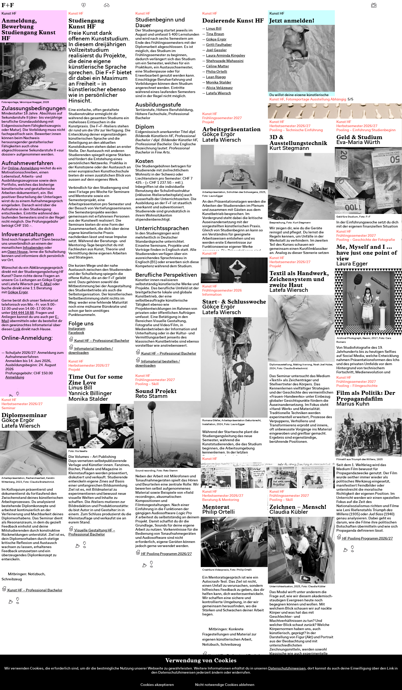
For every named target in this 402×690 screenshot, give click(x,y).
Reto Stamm (151, 396)
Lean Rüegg (216, 77)
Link (16, 329)
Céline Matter (217, 66)
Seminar (8, 408)
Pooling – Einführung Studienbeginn (366, 130)
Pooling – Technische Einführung (296, 130)
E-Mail (46, 284)
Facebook (76, 333)
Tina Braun (215, 34)
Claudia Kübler (288, 512)
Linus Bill (214, 29)
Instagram (76, 329)
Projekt (208, 122)
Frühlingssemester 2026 (222, 291)
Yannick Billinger (90, 394)
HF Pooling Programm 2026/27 (163, 554)
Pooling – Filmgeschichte (357, 386)
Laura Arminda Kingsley (225, 56)
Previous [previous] (281, 196)
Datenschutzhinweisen (287, 669)
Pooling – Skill (147, 384)
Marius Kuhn (352, 404)
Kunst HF (209, 14)
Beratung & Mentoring (220, 500)
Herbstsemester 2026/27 (289, 126)
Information (212, 295)
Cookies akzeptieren (157, 685)
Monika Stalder (218, 83)
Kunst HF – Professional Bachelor (98, 341)
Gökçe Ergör (18, 292)
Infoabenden (33, 248)
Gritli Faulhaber (219, 45)
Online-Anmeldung (23, 168)
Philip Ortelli (216, 72)
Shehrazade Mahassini (225, 61)
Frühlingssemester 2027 (222, 118)
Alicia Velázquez (219, 88)
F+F (8, 5)
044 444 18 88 (22, 313)
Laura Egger (352, 264)
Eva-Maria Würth (358, 143)
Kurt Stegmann (289, 148)
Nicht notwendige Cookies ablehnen (224, 685)
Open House (17, 252)
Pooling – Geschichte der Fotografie (365, 240)
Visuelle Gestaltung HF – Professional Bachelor (91, 533)
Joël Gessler (216, 50)
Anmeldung (14, 377)
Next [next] (389, 196)
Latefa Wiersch (218, 93)
